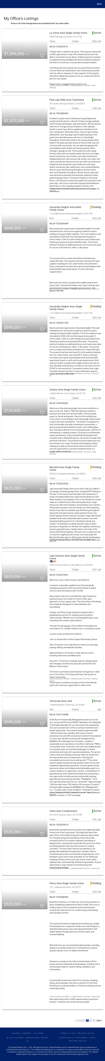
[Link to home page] (3, 4)
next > (99, 1020)
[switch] (42, 54)
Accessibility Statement (73, 1037)
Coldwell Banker (21, 1033)
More (99, 4)
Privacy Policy (86, 1033)
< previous (80, 1020)
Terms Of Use (67, 1033)
